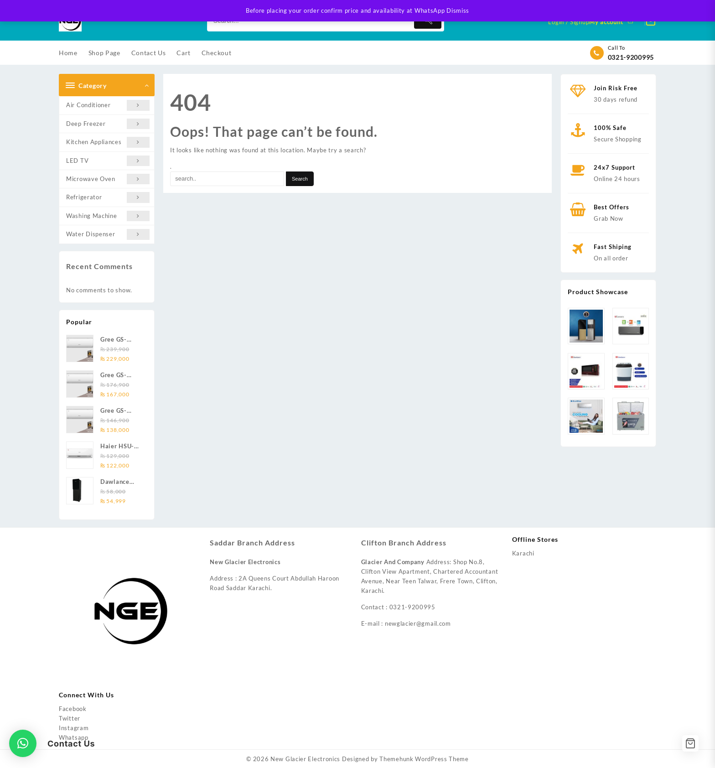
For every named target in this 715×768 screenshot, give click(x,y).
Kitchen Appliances (108, 142)
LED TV (108, 161)
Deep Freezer (108, 124)
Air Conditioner (108, 105)
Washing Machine (108, 216)
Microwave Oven (108, 179)
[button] (22, 743)
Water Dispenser (108, 234)
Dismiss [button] (457, 10)
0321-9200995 (631, 57)
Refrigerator (108, 197)
